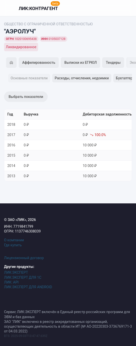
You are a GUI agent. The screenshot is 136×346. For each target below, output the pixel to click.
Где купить (13, 245)
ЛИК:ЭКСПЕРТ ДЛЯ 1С (22, 277)
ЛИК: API (11, 282)
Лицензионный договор (24, 258)
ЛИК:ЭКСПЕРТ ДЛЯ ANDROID (28, 287)
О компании (14, 240)
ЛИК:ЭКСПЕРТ (16, 272)
